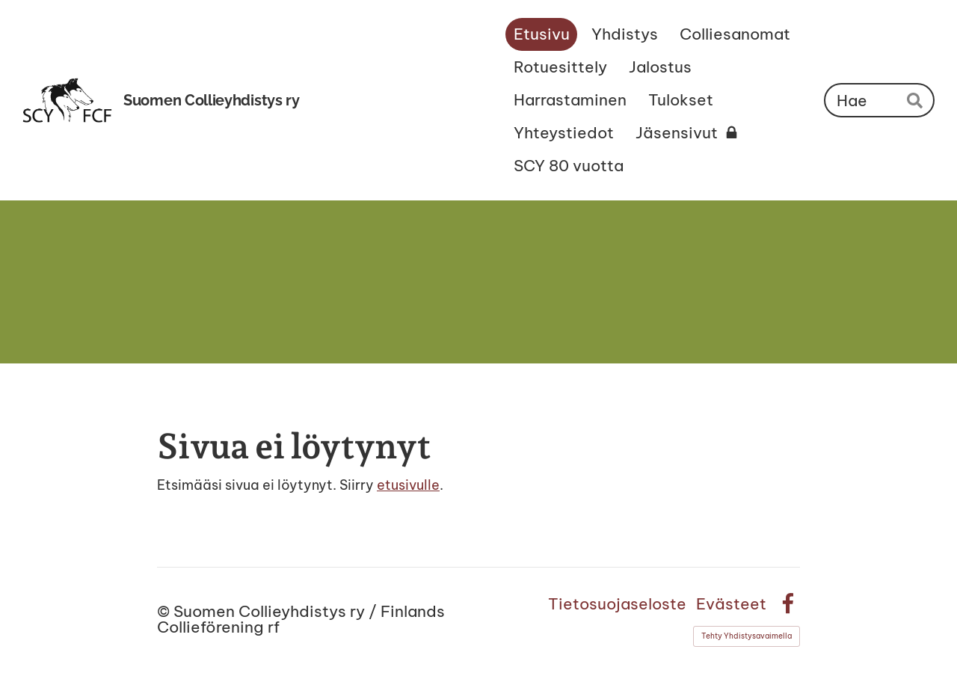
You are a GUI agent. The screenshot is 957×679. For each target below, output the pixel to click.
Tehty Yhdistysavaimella (746, 636)
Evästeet (731, 604)
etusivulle (408, 485)
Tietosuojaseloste (617, 604)
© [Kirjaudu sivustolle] (165, 611)
